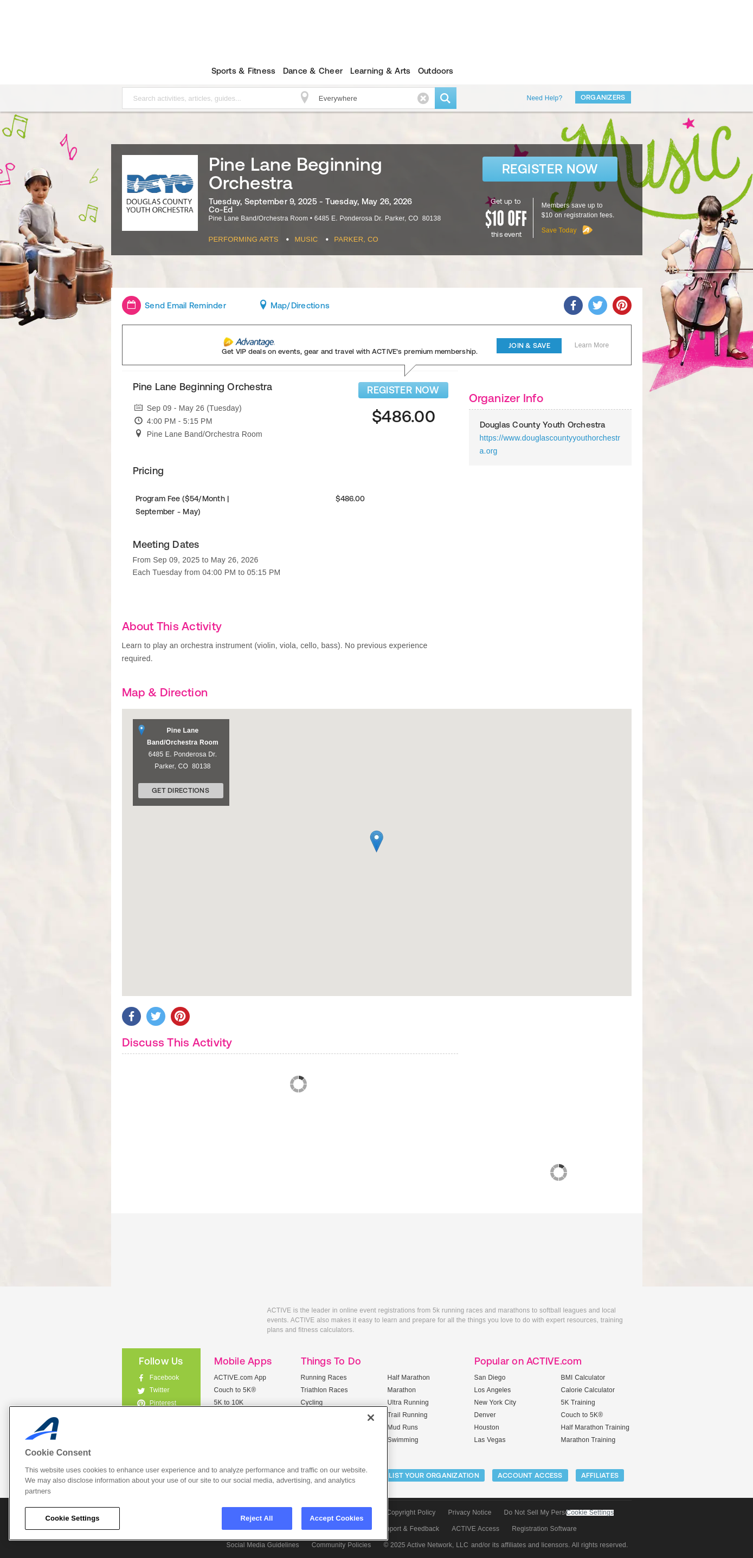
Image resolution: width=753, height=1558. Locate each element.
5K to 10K (229, 1402)
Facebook (164, 1377)
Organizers (603, 97)
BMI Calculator (583, 1377)
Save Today (559, 230)
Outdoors (436, 70)
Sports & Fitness (243, 70)
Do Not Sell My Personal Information (559, 1512)
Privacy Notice (470, 1512)
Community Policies (341, 1545)
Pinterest (163, 1403)
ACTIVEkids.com (152, 71)
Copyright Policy (411, 1512)
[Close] (371, 1418)
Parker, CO (356, 239)
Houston (486, 1427)
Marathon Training (588, 1440)
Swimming (403, 1440)
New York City (495, 1402)
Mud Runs (403, 1427)
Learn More (592, 345)
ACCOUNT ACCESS (530, 1475)
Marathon (402, 1390)
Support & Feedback (409, 1529)
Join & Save (529, 345)
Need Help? (545, 98)
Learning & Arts (380, 70)
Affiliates (600, 1475)
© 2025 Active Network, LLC (425, 1545)
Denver (485, 1415)
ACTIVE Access (475, 1529)
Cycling (312, 1402)
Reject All (257, 1518)
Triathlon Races (324, 1390)
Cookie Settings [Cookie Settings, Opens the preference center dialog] (72, 1518)
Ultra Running (408, 1402)
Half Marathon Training (595, 1427)
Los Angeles (492, 1390)
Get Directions (180, 790)
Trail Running (408, 1415)
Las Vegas (490, 1440)
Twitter (160, 1390)
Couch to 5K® (235, 1390)
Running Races (324, 1377)
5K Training (578, 1402)
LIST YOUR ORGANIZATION (434, 1475)
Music (306, 239)
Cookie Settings (590, 1513)
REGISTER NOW (403, 390)
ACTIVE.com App (240, 1377)
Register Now (550, 168)
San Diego (490, 1377)
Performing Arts (244, 239)
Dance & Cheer (313, 70)
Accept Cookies (336, 1518)
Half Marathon (409, 1377)
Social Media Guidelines (263, 1545)
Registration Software (544, 1529)
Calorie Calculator (588, 1390)
